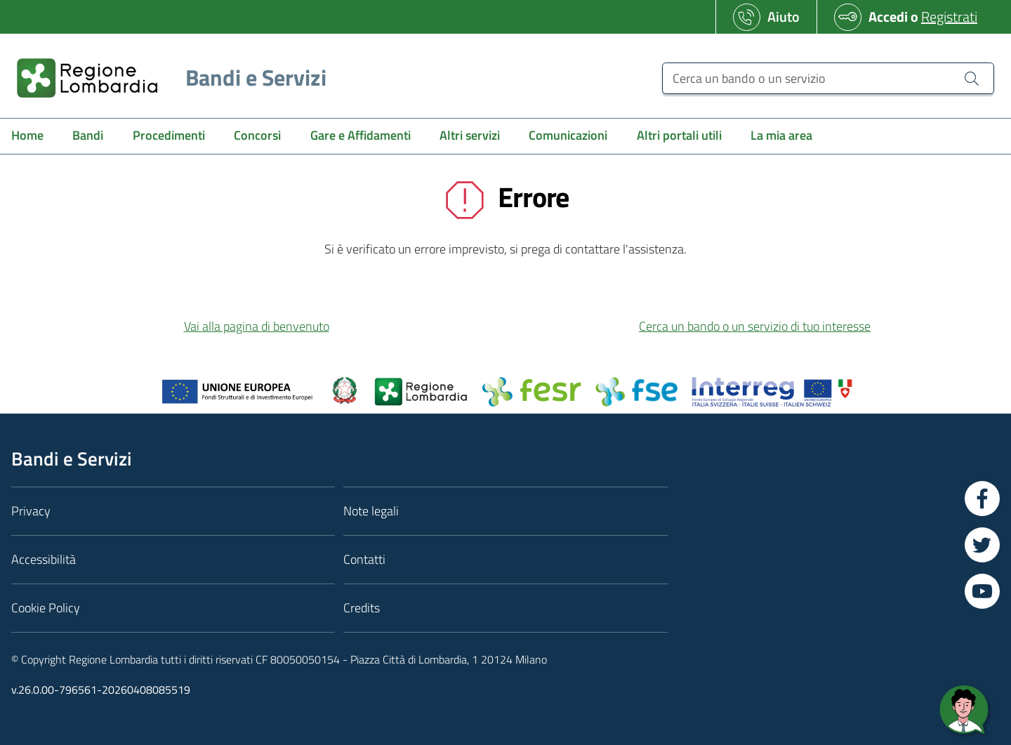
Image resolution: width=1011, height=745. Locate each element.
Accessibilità (43, 559)
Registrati (949, 16)
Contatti (364, 559)
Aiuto (783, 16)
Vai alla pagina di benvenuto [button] (256, 326)
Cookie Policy (45, 607)
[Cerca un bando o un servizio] (828, 78)
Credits (361, 607)
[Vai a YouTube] (982, 591)
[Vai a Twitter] (982, 545)
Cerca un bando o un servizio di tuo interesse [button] (755, 326)
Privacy (31, 510)
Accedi (888, 16)
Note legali (371, 510)
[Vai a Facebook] (982, 498)
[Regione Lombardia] (166, 77)
